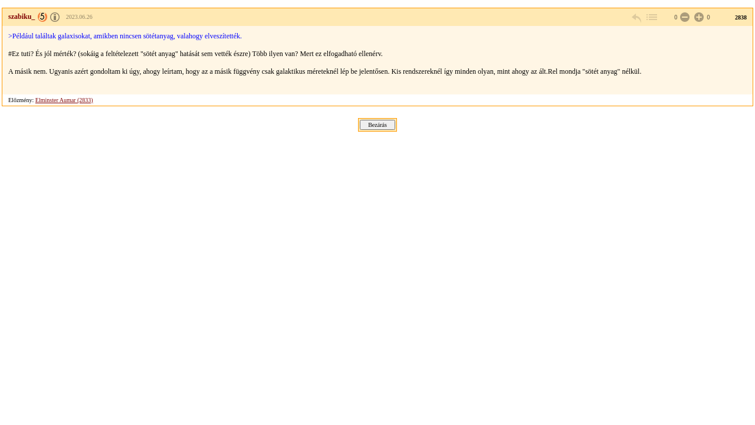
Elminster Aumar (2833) (64, 100)
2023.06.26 (79, 17)
